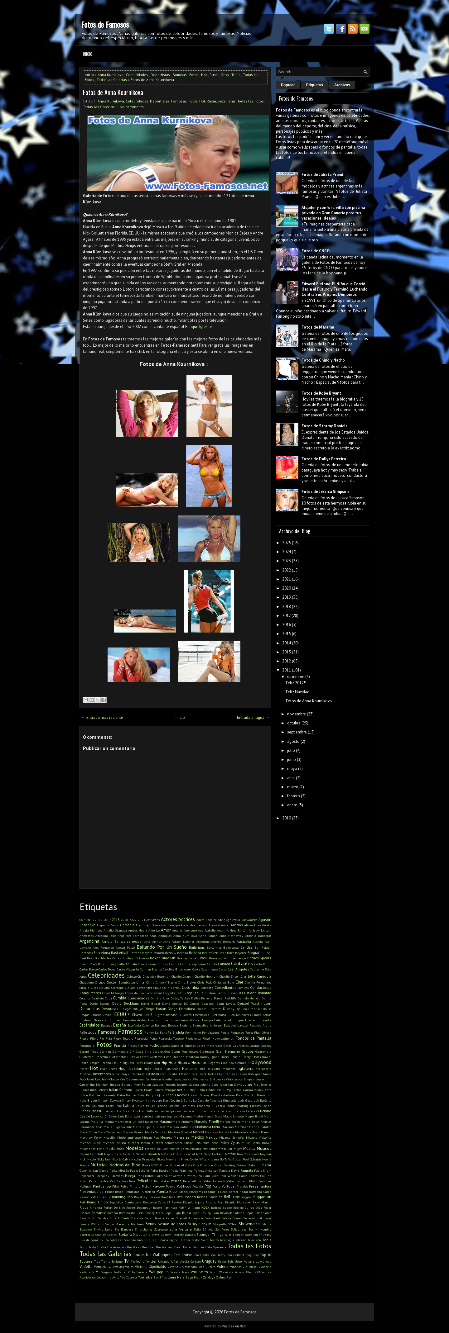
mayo (292, 768)
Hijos (139, 1062)
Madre (198, 1116)
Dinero (201, 1009)
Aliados (237, 925)
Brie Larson (237, 958)
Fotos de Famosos (105, 24)
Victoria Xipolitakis (150, 1266)
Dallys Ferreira (202, 998)
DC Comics (191, 1003)
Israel (146, 1074)
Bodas (116, 958)
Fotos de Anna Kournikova (113, 92)
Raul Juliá (168, 1197)
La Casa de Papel (205, 1100)
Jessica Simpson (244, 1079)
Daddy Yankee (180, 998)
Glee (167, 1051)
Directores (214, 1009)
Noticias (99, 1164)
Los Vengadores (170, 1111)
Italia (155, 1073)
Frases (132, 1045)
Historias (199, 1062)
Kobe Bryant (88, 1100)
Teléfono (240, 1240)
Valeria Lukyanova (257, 1261)
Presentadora (260, 1186)
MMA (100, 1148)
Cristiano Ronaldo (256, 992)
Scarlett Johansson (189, 1218)
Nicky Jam (104, 1159)
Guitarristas (117, 1057)
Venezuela (102, 1266)
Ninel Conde (189, 1159)
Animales (164, 935)
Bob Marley (103, 958)
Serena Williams (92, 1224)
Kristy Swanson (133, 1100)
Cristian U (234, 993)
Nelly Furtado (213, 1154)
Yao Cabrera (128, 1277)
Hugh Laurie (153, 1068)
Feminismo (193, 1032)
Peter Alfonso (192, 1181)
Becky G (170, 953)
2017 (107, 920)
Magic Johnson (233, 1116)
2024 (141, 920)
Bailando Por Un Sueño (162, 947)
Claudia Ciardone (111, 987)
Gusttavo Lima (160, 1057)
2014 (286, 643)
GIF (132, 1051)
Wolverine (226, 1272)
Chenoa (100, 982)
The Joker (148, 1247)
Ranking (118, 1196)
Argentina (89, 941)
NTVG (155, 1165)
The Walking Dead (168, 1247)
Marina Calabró (260, 1127)
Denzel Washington (254, 1003)
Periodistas (161, 1181)
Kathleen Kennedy (102, 1095)
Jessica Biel (207, 1079)
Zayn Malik (194, 1277)
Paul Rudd (210, 1176)
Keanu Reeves (177, 1095)
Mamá (109, 1121)
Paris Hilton (145, 1176)
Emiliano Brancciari (94, 1020)
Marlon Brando (133, 1132)
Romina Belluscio (131, 1213)
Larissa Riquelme (92, 1105)
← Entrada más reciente (102, 717)
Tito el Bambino (194, 1247)
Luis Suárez (143, 1116)
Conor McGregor (113, 993)
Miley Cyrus (230, 1142)
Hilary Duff (152, 1062)
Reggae (246, 1197)
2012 (286, 661)
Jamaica (231, 1074)
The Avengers (116, 1247)
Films (94, 1038)
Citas (94, 987)
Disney (228, 1008)
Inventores (102, 1073)
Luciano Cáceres (245, 1111)
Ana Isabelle (206, 930)
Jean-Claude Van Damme (119, 1079)
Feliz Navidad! (298, 692)
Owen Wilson (89, 1170)
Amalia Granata (115, 930)
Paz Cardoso (118, 1181)
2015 (98, 920)
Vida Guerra (206, 1266)
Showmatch (249, 1223)
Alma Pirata (262, 925)
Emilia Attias (262, 1015)
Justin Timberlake (209, 1090)
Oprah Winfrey (225, 1165)
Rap (130, 1196)
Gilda (139, 1051)
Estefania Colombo (141, 1025)
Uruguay (209, 1261)
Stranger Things (210, 1234)
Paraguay (102, 1176)
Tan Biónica (159, 1240)
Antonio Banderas (258, 935)
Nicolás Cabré (121, 1159)
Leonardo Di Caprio (211, 1105)
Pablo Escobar (160, 1170)
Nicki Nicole (88, 1159)
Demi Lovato (225, 1003)
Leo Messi (188, 1105)
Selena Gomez (231, 1218)
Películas (144, 1181)
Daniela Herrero (249, 998)
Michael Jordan (139, 1143)
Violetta (85, 1272)
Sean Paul (212, 1218)
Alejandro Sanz (107, 925)
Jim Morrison (99, 1084)
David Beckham (125, 1003)
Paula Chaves (249, 1176)
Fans (163, 1032)
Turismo (117, 1261)
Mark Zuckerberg (110, 1132)
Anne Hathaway (231, 935)
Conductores (90, 992)
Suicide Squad (89, 1240)
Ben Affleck (210, 953)
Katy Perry (145, 1095)
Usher (239, 1261)
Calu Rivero (139, 964)
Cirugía (84, 987)
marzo (292, 787)
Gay (235, 1045)
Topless (86, 1261)
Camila (174, 964)
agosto (293, 741)
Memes (166, 1137)
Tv (126, 1261)
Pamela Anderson (206, 1170)
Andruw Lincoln (260, 930)
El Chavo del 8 (140, 1014)
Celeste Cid (134, 976)
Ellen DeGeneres (239, 1015)
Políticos (184, 1186)
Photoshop (102, 1186)
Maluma (97, 1121)
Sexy (225, 74)
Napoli (108, 1154)
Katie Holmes (126, 1095)
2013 (90, 920)
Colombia (190, 987)
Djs (238, 1009)
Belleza (195, 952)
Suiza (105, 1240)
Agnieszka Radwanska (242, 920)
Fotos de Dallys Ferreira (324, 459)
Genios (244, 1045)
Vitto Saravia (137, 1272)
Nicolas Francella (143, 1159)
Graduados (207, 1051)
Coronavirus (154, 993)
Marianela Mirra (207, 1126)
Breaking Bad (218, 958)
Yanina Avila (110, 1277)
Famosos (130, 1031)
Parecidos (116, 1176)
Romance (98, 1212)
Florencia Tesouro (171, 1038)
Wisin (213, 1272)
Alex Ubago (144, 925)
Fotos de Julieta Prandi (323, 174)
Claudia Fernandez (138, 987)
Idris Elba (213, 1068)
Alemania (126, 925)
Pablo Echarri (139, 1170)
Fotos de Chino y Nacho (323, 360)
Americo (154, 930)
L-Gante (186, 1100)
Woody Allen (244, 1272)
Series (151, 1223)
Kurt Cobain (171, 1100)
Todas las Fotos (250, 101)
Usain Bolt (226, 1261)
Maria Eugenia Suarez (149, 1127)
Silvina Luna (103, 1229)
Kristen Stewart (109, 1100)
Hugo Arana (172, 1068)
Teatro (214, 1240)
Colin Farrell (171, 987)
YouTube (145, 1277)
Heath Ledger (89, 1062)
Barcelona (102, 952)
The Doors (133, 1247)
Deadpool (207, 1003)
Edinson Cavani (102, 1015)
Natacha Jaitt (124, 1154)
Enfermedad (222, 1020)
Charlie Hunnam (206, 976)
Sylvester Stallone (123, 1240)
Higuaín (128, 1062)
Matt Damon (262, 1132)
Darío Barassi (100, 1003)
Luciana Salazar (220, 1111)
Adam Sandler (206, 920)
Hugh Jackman (130, 1068)
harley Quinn (209, 1057)
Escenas (106, 1025)
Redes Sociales (210, 1196)
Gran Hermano (228, 1051)
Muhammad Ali (220, 1148)
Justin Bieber (186, 1090)
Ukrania (164, 1261)
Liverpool (109, 1111)
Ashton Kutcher (183, 941)
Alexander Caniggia (166, 925)
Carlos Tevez (107, 969)
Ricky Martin (262, 1202)
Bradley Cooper (187, 958)
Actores (169, 919)
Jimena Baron (120, 1084)
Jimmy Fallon (141, 1084)
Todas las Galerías (112, 79)
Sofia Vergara (180, 1229)
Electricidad (201, 1015)
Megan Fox (150, 1137)
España (119, 1025)
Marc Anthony (183, 1121)
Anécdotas (87, 935)
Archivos (342, 85)
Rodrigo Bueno (221, 1207)
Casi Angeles (238, 969)
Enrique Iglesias (199, 326)
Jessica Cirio (224, 1079)
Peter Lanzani (237, 1181)
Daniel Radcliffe (225, 998)
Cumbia (119, 998)
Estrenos (161, 1025)
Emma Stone (168, 1020)
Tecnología (227, 1240)
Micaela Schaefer (231, 1137)
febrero (293, 796)
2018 (115, 919)
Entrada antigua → (253, 717)
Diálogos (125, 1009)
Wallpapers (159, 1271)
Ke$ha (159, 1095)
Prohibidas (131, 1191)
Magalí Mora (213, 1116)
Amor (166, 930)
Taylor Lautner (179, 1240)
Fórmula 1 (87, 1045)
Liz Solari (124, 1111)
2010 (286, 818)
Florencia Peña (146, 1038)
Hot (204, 74)
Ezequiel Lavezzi (236, 1025)
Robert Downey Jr (139, 1207)
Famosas (179, 74)
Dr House (265, 1009)
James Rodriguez (250, 1074)
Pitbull (146, 1186)
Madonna (186, 1116)
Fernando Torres (241, 1032)
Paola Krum (262, 1170)
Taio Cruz (143, 1240)
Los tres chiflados (145, 1111)
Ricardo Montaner (238, 1202)
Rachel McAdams (190, 1191)
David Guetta (172, 1003)
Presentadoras (92, 1191)
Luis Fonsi (125, 1116)
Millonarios (87, 1148)
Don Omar (249, 1009)
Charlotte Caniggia (255, 976)
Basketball (119, 952)
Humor (187, 1068)
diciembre (295, 676)
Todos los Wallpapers (152, 1254)
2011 (286, 670)
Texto (92, 1247)
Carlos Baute (89, 969)
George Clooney (260, 1045)
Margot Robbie (230, 1121)
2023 (286, 560)
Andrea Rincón (237, 930)
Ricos (84, 1207)
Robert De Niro (114, 1207)
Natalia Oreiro (171, 1154)
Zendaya (209, 1277)
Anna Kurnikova (110, 74)
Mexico (197, 1137)
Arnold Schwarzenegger (122, 941)
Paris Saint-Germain (170, 1176)
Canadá (224, 963)
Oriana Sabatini (248, 1165)
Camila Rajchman (193, 964)
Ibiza (202, 1068)
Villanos (235, 1266)
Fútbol (155, 1045)
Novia (146, 1165)
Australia (244, 941)
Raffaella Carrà (260, 1191)
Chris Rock (204, 982)
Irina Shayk (120, 1074)
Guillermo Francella (94, 1057)
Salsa (258, 1213)
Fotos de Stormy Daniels (324, 426)
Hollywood (259, 1062)
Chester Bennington (121, 982)
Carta (196, 969)
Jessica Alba (190, 1079)
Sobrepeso (161, 1229)
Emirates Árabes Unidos (140, 1020)
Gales (166, 1045)
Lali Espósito (262, 1100)
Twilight (137, 1261)
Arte (147, 941)
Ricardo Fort (215, 1202)
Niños (202, 1159)
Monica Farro (179, 1148)
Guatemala (263, 1051)
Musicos (264, 1148)
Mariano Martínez (234, 1127)
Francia (120, 1045)
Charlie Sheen (229, 976)
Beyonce (241, 953)
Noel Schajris (252, 1159)
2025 (286, 542)
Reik (82, 1202)
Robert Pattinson (165, 1207)
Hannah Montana (186, 1057)
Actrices (186, 919)
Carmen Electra (151, 969)
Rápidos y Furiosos (147, 1197)
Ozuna (104, 1170)
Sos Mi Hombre (260, 1229)
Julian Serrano (121, 1089)
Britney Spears (259, 958)
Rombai (112, 1213)
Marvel (198, 1132)
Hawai (266, 1057)
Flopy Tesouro (123, 1038)
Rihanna (96, 1207)
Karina (237, 1090)
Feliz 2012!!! (296, 682)
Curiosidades (138, 998)
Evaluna (185, 1025)
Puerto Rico (167, 1191)
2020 (124, 920)
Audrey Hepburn (223, 941)
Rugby (177, 1213)
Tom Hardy (217, 1255)
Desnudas (109, 1008)
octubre (294, 723)
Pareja (130, 1175)
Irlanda (136, 1074)
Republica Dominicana (125, 1202)
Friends (143, 1045)
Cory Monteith (173, 993)
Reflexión (232, 1196)
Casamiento (209, 969)
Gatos (227, 1045)
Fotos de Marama (318, 327)
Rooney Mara (154, 1213)
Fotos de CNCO (316, 251)
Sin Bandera (123, 1229)
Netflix (230, 1153)
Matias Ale (226, 1132)
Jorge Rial (252, 1084)
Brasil (203, 958)
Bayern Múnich (153, 953)
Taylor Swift (200, 1240)
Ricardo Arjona (193, 1202)
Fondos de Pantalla (253, 1038)
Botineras (142, 958)
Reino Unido (97, 1202)
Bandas (246, 947)
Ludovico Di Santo (104, 1116)
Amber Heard (137, 930)
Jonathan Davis (231, 1084)
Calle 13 (123, 964)
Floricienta (193, 1038)
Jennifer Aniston (149, 1079)
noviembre (296, 714)
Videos (223, 1266)
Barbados (86, 953)
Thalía (101, 1247)
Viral (95, 1271)
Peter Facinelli (214, 1181)
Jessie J (261, 1079)
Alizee (248, 925)
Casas (223, 969)
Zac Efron (160, 1277)
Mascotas (211, 1132)
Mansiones (150, 1121)
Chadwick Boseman (156, 976)
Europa (173, 1025)
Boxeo (155, 958)
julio (291, 750)
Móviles (195, 1148)
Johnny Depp (209, 1084)
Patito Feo (194, 1176)
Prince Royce (114, 1191)
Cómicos (243, 987)
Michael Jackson (114, 1143)
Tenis (235, 74)
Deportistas (160, 74)
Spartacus (87, 1234)
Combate (207, 987)
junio (291, 759)
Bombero (128, 958)
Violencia (264, 1266)
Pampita (246, 1170)
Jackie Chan (216, 1074)
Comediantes (225, 987)
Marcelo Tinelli (206, 1121)
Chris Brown (187, 982)
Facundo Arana (260, 1025)
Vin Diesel (250, 1266)
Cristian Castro (215, 993)
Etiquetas (314, 85)
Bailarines (214, 947)
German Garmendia (114, 1051)
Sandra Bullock (109, 1218)
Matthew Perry (91, 1137)
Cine (239, 982)
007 (82, 920)
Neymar (265, 1154)
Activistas (153, 920)
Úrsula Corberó (190, 1261)
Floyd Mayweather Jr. (218, 1038)
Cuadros (85, 998)
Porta (216, 1186)
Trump (105, 1261)
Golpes (193, 1051)
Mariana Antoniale (180, 1127)
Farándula (176, 1032)
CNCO (157, 987)
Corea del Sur (134, 993)
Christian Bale (223, 982)
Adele (221, 920)
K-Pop (227, 1090)
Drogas (84, 1015)
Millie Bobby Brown (256, 1143)
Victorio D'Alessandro (182, 1266)
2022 (133, 920)
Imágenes (228, 1068)
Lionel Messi (90, 1110)
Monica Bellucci (156, 1148)
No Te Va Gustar (231, 1159)
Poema (171, 1186)
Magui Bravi (254, 1116)
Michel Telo (192, 1143)
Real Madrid (186, 1196)
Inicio (87, 54)
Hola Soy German (234, 1062)
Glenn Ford (180, 1051)
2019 (286, 597)
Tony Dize (252, 1255)
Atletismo (203, 941)
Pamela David (229, 1170)
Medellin (110, 1137)
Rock (205, 1207)
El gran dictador (165, 1015)
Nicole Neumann (168, 1159)
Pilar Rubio (120, 1186)
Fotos (194, 74)
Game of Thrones (183, 1045)
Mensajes (182, 1137)
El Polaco (185, 1015)
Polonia (197, 1186)
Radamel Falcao (215, 1191)
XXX (257, 1272)
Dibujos (138, 1009)
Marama (165, 1121)
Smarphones (143, 1229)
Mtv (205, 1148)
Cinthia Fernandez (258, 982)
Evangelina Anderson (208, 1025)
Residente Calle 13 (156, 1202)
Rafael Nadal (238, 1191)
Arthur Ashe (161, 941)
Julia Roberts (99, 1090)
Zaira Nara (176, 1277)
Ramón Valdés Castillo (95, 1197)
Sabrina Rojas (243, 1213)
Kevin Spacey (200, 1095)
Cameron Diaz (158, 964)
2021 (286, 579)
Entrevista (264, 1020)
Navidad (189, 1154)
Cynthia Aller (160, 998)
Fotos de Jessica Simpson (325, 491)
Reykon (177, 1202)
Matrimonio (243, 1132)
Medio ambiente (129, 1137)
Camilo (212, 964)
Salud (267, 1213)
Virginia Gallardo (113, 1272)
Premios (242, 1186)
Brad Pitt (169, 958)
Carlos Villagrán (128, 969)
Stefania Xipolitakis (134, 1234)
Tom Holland (235, 1255)
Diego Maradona (182, 1008)
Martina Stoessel (180, 1132)
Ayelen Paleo (125, 947)
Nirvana (213, 1159)
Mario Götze (88, 1132)
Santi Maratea (132, 1218)
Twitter (151, 1261)
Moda (110, 1148)
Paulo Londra (98, 1181)
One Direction (203, 1165)
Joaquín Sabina (188, 1084)
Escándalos (90, 1025)
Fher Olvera (262, 1032)
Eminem (116, 1020)
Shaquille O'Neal (225, 1224)
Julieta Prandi (143, 1090)
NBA (199, 1154)
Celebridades (137, 74)
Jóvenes (266, 1084)
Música (249, 1148)
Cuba (108, 998)
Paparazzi (87, 1176)
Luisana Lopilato (166, 1116)
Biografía (255, 952)
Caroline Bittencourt (177, 969)
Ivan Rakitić (169, 1074)
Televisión (254, 1240)
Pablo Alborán (119, 1170)
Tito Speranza (216, 1247)
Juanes (84, 1090)
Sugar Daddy (262, 1234)
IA (195, 1068)
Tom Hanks (201, 1255)
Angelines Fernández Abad (137, 935)
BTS (101, 964)
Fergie (224, 1032)
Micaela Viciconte (258, 1137)
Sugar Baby (243, 1234)
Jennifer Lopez (171, 1079)
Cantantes (242, 963)
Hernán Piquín (111, 1062)
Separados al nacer (257, 1218)
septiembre (297, 732)
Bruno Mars (88, 964)
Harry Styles (251, 1057)
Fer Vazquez (211, 1032)
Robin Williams (189, 1207)
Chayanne (87, 982)
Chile (140, 982)
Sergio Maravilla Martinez (124, 1224)
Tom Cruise (183, 1254)
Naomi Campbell (91, 1154)
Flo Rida (105, 1038)
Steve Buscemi (162, 1234)
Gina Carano (154, 1051)
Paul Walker (229, 1176)
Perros (176, 1181)
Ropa (168, 1213)
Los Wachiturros (194, 1111)
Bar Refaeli (262, 947)
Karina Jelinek (253, 1090)
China (150, 982)
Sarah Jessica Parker (160, 1218)
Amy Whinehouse (184, 930)
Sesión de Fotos (172, 1224)
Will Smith (199, 1271)
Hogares (214, 1062)
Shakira (205, 1224)
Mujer (238, 1148)
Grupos (248, 1051)
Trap (97, 1261)
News (255, 1154)
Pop (208, 1186)
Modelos (134, 1148)
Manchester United (128, 1121)
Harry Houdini (231, 1057)
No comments (132, 106)
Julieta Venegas (165, 1090)
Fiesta (84, 1038)
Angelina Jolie (105, 935)
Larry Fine (114, 1105)
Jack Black (199, 1074)
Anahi (221, 930)
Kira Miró (243, 1095)
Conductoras (260, 987)
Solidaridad (239, 1229)
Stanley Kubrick (106, 1234)
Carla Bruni (262, 964)
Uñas (174, 1261)
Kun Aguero (153, 1100)
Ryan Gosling (201, 1213)
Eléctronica (218, 1015)
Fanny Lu (152, 1032)
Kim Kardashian (223, 1095)
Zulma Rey (224, 1277)
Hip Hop (169, 1062)
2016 (286, 624)
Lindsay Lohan (260, 1105)
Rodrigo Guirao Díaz (247, 1207)
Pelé (132, 1181)
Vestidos (118, 1266)
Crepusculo (194, 992)
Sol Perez (222, 1229)
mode (120, 1148)
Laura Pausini (146, 1105)
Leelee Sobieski (169, 1105)
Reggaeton (262, 1196)
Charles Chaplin (182, 976)
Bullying (110, 964)
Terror (84, 1247)
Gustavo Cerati (138, 1057)
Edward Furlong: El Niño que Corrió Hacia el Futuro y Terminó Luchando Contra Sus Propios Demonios (335, 289)
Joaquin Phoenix (164, 1084)
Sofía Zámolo (204, 1229)
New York (243, 1154)
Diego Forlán (155, 1008)
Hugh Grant (108, 1068)
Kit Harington (261, 1095)
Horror (84, 1068)
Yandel (96, 1277)
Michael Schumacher (167, 1143)
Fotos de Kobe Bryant (321, 393)
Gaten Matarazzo (209, 1045)
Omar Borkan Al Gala (176, 1165)
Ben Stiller (226, 953)
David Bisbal (150, 1003)
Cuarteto (98, 998)
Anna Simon (208, 935)
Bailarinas (197, 947)
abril (291, 777)
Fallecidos (88, 1032)
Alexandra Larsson (194, 925)
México (212, 1137)
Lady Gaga (245, 1100)
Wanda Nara (180, 1272)
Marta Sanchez (156, 1132)
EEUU (120, 1014)
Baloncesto (231, 947)
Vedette (86, 1266)
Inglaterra (245, 1068)
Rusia (214, 74)
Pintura (135, 1186)
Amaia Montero (91, 930)
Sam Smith (88, 1218)
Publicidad (148, 1191)
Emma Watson (190, 1020)
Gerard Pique (89, 1051)
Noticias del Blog (125, 1165)
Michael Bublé (90, 1143)
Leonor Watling (237, 1105)
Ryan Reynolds (222, 1213)
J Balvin (185, 1074)
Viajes (129, 1266)
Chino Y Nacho (166, 982)
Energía (207, 1020)
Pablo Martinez (181, 1170)
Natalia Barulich (148, 1154)
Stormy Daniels (184, 1234)
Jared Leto (94, 1079)
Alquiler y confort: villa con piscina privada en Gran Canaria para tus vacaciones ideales (333, 213)
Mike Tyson (210, 1143)
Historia (183, 1062)
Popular (288, 85)
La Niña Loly (227, 1100)
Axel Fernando (103, 947)
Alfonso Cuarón (219, 925)
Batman (135, 953)
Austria (258, 941)
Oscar (266, 1165)
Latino (128, 1105)
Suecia (229, 1234)
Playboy (158, 1186)
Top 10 (265, 1254)
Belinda (182, 953)
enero (292, 805)
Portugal (228, 1186)
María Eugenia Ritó (118, 1127)
